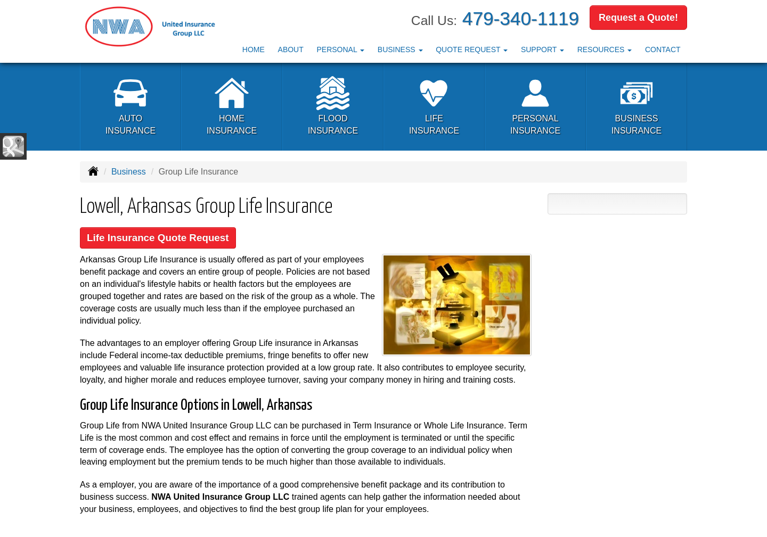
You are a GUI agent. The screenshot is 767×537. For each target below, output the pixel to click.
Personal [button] (340, 49)
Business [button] (400, 49)
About (291, 49)
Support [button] (542, 49)
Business (128, 171)
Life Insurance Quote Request (159, 238)
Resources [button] (604, 49)
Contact (663, 49)
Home (253, 49)
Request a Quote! (638, 17)
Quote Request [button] (472, 49)
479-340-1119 (520, 18)
